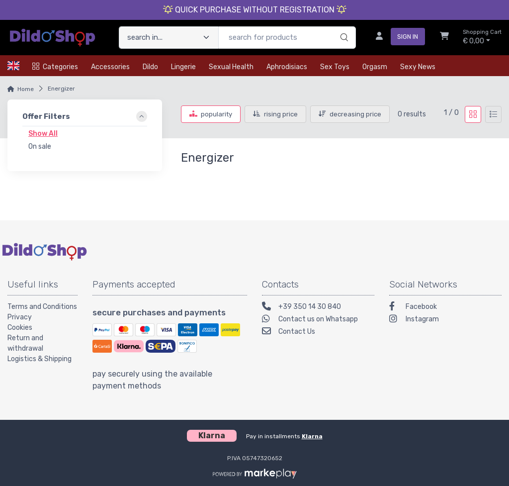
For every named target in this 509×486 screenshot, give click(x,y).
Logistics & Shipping (39, 359)
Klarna (312, 436)
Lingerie (183, 67)
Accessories (110, 67)
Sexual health (231, 67)
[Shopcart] (444, 37)
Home (25, 89)
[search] (343, 27)
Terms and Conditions (42, 306)
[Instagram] (445, 320)
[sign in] (396, 37)
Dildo (150, 67)
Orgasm (374, 67)
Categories (55, 67)
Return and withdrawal (25, 343)
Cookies (19, 327)
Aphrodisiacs (286, 67)
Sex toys (334, 67)
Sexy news (417, 67)
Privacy (19, 317)
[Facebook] (445, 307)
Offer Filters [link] (46, 116)
